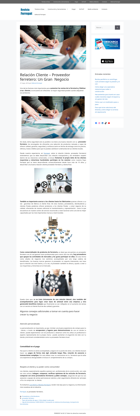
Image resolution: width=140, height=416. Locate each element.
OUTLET (84, 2)
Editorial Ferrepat (115, 2)
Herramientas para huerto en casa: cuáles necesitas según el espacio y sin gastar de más (107, 96)
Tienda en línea (46, 2)
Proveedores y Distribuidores (31, 396)
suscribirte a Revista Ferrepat (39, 385)
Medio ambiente (94, 2)
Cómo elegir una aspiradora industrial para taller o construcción (105, 89)
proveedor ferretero (28, 398)
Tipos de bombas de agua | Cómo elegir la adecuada (38, 400)
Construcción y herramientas (63, 2)
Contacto (104, 2)
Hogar (76, 2)
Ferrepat (47, 153)
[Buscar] (117, 27)
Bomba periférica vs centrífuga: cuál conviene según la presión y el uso (107, 81)
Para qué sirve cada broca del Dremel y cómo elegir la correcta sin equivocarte (106, 109)
